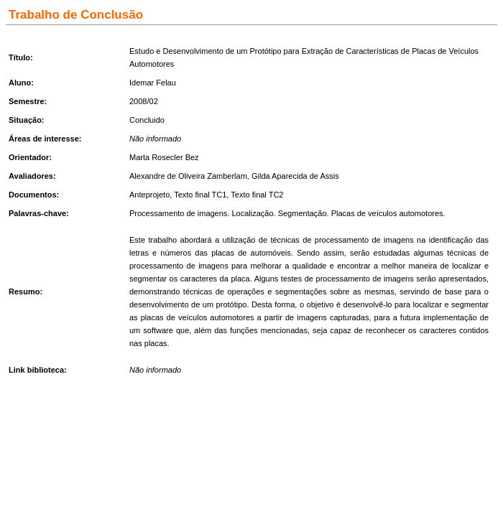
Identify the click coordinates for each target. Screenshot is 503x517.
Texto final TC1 (200, 194)
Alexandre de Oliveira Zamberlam (188, 176)
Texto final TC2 (257, 194)
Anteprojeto (149, 194)
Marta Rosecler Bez (164, 157)
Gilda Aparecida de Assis (295, 176)
